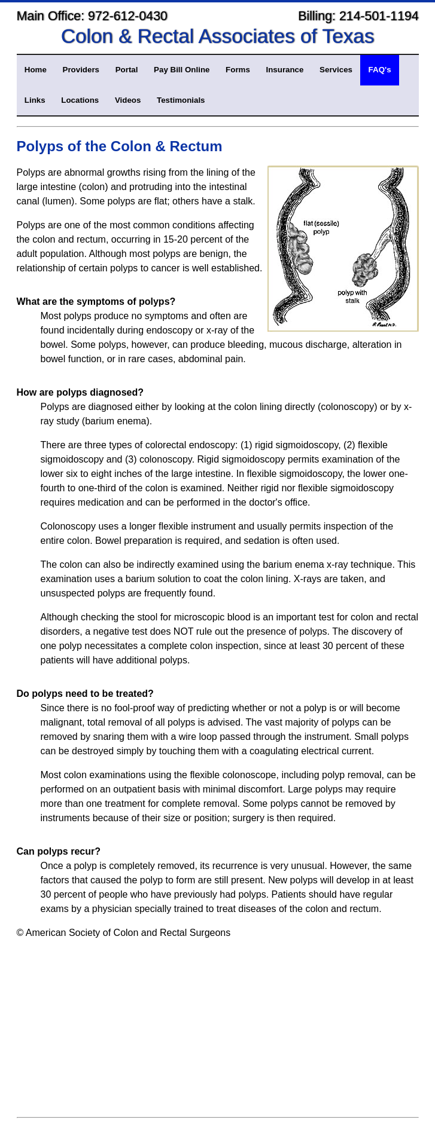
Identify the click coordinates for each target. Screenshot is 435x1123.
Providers (81, 69)
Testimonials (181, 100)
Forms (238, 69)
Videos (128, 100)
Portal (126, 69)
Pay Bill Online (181, 69)
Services (336, 69)
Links (35, 100)
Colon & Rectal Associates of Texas (218, 36)
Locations (80, 100)
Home (36, 69)
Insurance (284, 69)
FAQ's (380, 69)
